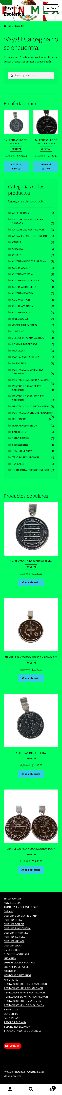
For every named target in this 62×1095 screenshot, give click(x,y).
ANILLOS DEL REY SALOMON (28, 229)
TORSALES (18, 463)
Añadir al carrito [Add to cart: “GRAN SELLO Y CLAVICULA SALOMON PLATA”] (31, 869)
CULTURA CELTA (21, 267)
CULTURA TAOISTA (22, 299)
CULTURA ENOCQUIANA (25, 280)
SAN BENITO (19, 431)
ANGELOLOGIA (20, 213)
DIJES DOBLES (20, 318)
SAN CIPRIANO (20, 438)
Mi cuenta (10, 1089)
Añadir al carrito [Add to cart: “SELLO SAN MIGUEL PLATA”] (31, 774)
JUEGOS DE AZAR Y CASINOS (28, 337)
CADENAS (17, 248)
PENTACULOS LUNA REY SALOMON (31, 379)
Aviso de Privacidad (14, 1071)
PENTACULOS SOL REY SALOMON (31, 406)
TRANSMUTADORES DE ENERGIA (30, 470)
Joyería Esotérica (14, 10)
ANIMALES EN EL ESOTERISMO (29, 236)
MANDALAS (18, 350)
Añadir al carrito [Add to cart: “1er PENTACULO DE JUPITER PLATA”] (46, 166)
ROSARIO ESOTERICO (24, 425)
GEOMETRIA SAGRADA (25, 325)
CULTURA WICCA (21, 312)
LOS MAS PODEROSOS (24, 344)
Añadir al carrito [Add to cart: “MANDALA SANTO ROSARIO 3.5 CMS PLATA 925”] (31, 678)
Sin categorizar (20, 444)
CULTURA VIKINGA (22, 306)
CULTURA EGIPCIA (22, 274)
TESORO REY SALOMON (25, 457)
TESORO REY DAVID (23, 451)
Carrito (48, 1087)
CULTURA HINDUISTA (24, 287)
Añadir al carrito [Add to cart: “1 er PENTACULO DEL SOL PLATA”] (16, 166)
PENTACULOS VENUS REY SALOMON (32, 412)
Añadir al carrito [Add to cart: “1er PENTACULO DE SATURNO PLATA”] (31, 582)
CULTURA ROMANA (23, 293)
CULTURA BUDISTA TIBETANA (29, 261)
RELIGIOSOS (19, 419)
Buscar (31, 1089)
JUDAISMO (18, 331)
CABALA (16, 242)
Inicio (10, 25)
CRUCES (16, 255)
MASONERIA (19, 363)
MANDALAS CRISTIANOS (26, 357)
